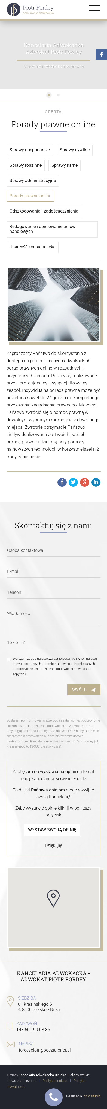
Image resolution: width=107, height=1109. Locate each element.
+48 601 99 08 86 (33, 1029)
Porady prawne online (30, 196)
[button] (53, 899)
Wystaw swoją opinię (52, 830)
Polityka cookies (54, 1081)
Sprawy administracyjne (33, 180)
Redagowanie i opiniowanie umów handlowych (42, 229)
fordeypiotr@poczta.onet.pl (45, 1050)
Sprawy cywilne (75, 150)
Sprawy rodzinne (26, 165)
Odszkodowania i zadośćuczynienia (44, 211)
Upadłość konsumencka (33, 247)
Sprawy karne (64, 165)
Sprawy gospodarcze (30, 150)
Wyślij (84, 690)
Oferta (53, 112)
